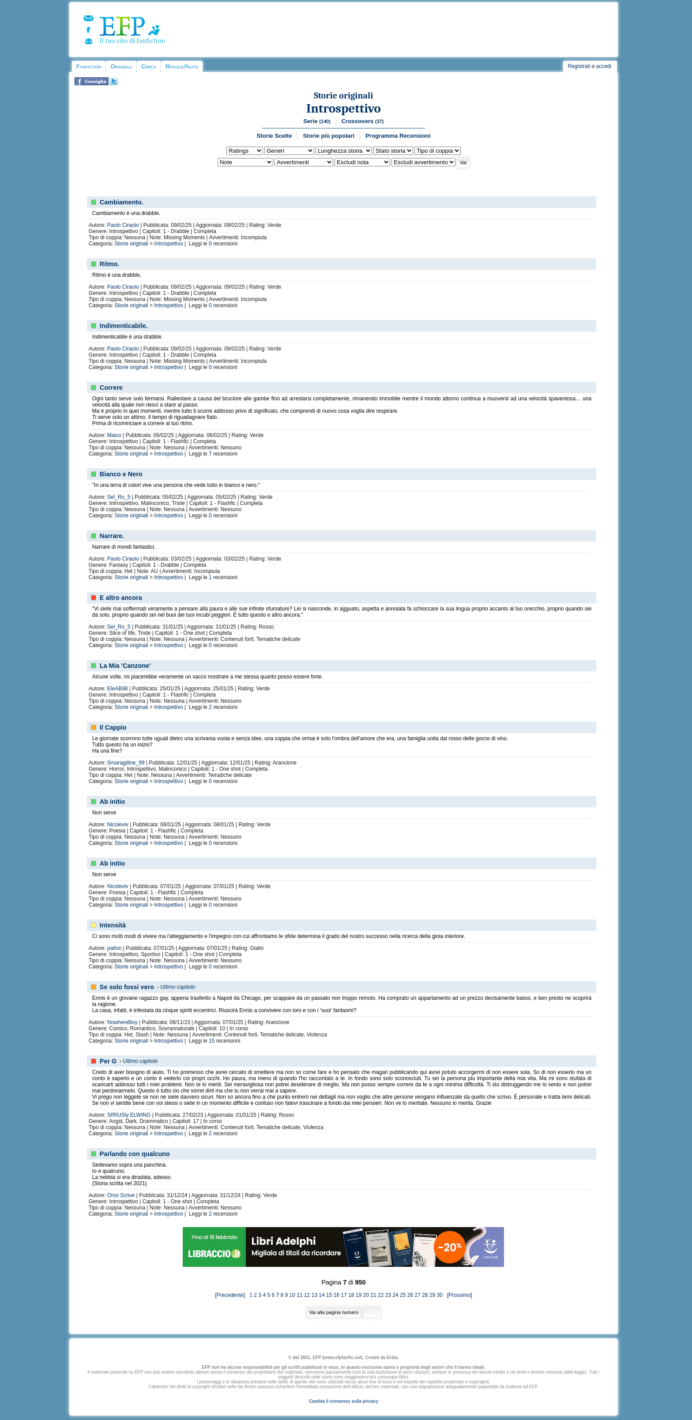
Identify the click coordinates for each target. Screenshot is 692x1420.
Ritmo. (110, 263)
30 (440, 1295)
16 (336, 1295)
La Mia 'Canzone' (125, 665)
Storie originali (343, 95)
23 (388, 1295)
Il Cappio (113, 727)
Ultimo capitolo (177, 987)
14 (321, 1295)
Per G (108, 1061)
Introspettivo (343, 108)
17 (343, 1295)
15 (211, 1041)
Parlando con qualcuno (135, 1153)
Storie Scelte (274, 135)
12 (307, 1295)
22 (381, 1295)
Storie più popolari (328, 135)
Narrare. (112, 535)
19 (358, 1295)
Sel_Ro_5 (119, 497)
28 (425, 1295)
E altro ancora (121, 597)
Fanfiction (88, 66)
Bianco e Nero (121, 474)
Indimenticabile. (124, 325)
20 (366, 1295)
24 (395, 1295)
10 (292, 1295)
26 (410, 1295)
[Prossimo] (458, 1295)
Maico (114, 435)
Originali (121, 66)
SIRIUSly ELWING (128, 1115)
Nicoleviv (117, 824)
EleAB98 (117, 689)
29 (432, 1295)
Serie (317, 121)
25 (403, 1295)
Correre (111, 387)
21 (373, 1295)
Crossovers (363, 121)
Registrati (579, 66)
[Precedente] (232, 1295)
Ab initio (112, 801)
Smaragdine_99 (126, 763)
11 (299, 1295)
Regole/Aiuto (181, 66)
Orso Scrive (121, 1195)
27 (417, 1295)
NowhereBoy (122, 1022)
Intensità (113, 925)
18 (351, 1295)
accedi (604, 66)
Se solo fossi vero (127, 987)
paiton (114, 948)
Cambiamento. (121, 202)
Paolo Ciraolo (123, 225)
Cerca (148, 66)
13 (314, 1295)
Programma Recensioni (397, 135)
